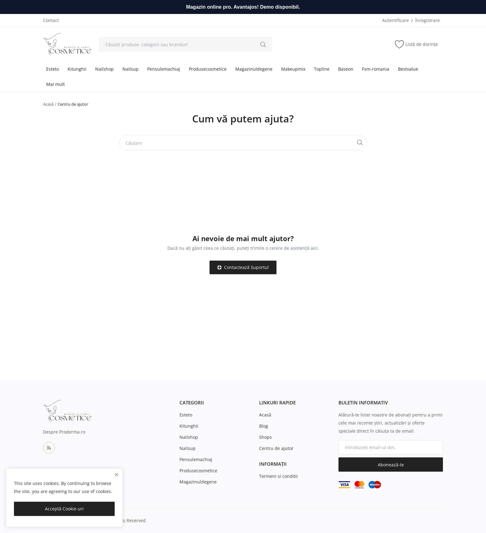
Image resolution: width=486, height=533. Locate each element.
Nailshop (104, 69)
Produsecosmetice (208, 69)
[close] (116, 475)
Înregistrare (427, 20)
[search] (263, 44)
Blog (263, 426)
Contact (51, 20)
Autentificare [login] (395, 20)
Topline (321, 69)
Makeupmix (293, 69)
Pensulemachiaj (163, 69)
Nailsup (130, 69)
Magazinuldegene (253, 69)
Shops (265, 437)
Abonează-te (391, 465)
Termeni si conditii (278, 476)
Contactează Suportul (243, 267)
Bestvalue (408, 69)
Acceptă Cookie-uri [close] (64, 509)
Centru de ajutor (276, 448)
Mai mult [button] (55, 84)
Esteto (52, 69)
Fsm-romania (375, 69)
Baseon (345, 69)
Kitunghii (77, 69)
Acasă (48, 104)
